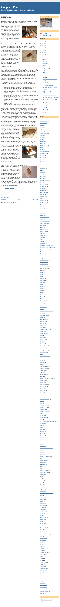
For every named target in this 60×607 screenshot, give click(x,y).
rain (41, 478)
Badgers (42, 155)
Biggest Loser (43, 186)
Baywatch (6, 189)
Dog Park (42, 278)
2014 (43, 45)
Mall (41, 403)
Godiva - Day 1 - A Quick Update (50, 97)
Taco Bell (42, 542)
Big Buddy (42, 182)
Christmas (42, 227)
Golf (41, 325)
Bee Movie (42, 168)
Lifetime (42, 388)
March (44, 105)
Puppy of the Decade (45, 470)
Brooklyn (42, 198)
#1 (40, 119)
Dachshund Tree (44, 251)
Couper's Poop (10, 7)
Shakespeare (43, 509)
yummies (42, 593)
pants (41, 444)
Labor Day (42, 380)
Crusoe (42, 237)
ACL (41, 129)
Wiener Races (43, 585)
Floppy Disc (43, 300)
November (45, 63)
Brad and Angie (43, 194)
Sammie (42, 499)
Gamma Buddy (43, 315)
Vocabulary (42, 574)
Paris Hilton (43, 446)
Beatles (42, 166)
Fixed (41, 298)
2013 (43, 47)
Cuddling (42, 239)
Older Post (35, 199)
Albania (42, 139)
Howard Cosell (43, 352)
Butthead (42, 204)
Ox (41, 439)
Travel (41, 558)
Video (41, 572)
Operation (42, 437)
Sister (41, 515)
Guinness (42, 337)
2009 (43, 57)
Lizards (42, 392)
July (44, 72)
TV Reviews (43, 564)
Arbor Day (42, 143)
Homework (42, 347)
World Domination (44, 591)
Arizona (42, 147)
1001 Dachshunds (44, 121)
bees (41, 174)
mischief (42, 415)
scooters (42, 503)
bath (41, 159)
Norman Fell (43, 431)
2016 (43, 41)
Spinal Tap (42, 529)
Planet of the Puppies (45, 456)
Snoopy (42, 521)
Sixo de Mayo (43, 517)
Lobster (42, 394)
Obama (42, 433)
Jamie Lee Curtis (44, 366)
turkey (41, 560)
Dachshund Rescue (44, 249)
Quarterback (43, 474)
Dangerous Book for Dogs (46, 258)
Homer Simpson (44, 345)
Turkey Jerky (43, 562)
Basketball (42, 157)
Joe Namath (43, 372)
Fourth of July (43, 307)
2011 (43, 52)
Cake (41, 206)
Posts (43, 599)
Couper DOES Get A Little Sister (50, 99)
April (44, 102)
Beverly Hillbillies (44, 180)
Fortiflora (42, 305)
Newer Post (3, 199)
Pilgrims (42, 452)
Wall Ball (42, 578)
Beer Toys (42, 172)
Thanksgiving (43, 548)
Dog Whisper (11, 189)
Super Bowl (43, 540)
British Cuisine (43, 196)
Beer (41, 170)
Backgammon (43, 153)
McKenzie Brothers (44, 411)
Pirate (41, 454)
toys (41, 556)
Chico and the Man (44, 217)
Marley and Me (43, 407)
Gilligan (42, 317)
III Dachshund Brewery (45, 356)
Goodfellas (42, 327)
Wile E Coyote (43, 589)
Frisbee (42, 313)
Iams (41, 354)
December (45, 61)
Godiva (42, 323)
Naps (41, 427)
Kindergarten (43, 374)
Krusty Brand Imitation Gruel (46, 378)
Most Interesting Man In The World (48, 421)
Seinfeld (42, 507)
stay (41, 536)
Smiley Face (43, 519)
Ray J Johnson (43, 484)
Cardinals (42, 211)
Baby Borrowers (44, 151)
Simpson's (42, 511)
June (44, 75)
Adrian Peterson (44, 133)
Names (42, 425)
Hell (41, 341)
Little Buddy (43, 390)
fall (41, 292)
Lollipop (42, 397)
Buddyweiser (43, 200)
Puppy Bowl (43, 466)
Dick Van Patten (44, 268)
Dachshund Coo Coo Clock (46, 245)
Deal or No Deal (44, 264)
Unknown (44, 33)
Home (19, 199)
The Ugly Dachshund (45, 552)
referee (42, 486)
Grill (41, 335)
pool (41, 458)
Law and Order (43, 384)
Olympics (42, 435)
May (44, 77)
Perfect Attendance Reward (46, 448)
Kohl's (41, 376)
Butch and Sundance (45, 202)
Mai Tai (42, 401)
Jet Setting (16, 189)
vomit (41, 576)
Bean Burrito (43, 163)
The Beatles (43, 550)
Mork (41, 419)
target (41, 544)
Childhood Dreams (44, 221)
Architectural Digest (44, 145)
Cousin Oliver (43, 235)
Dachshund (43, 243)
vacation (42, 566)
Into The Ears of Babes (48, 85)
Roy (41, 495)
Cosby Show (43, 231)
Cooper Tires (43, 229)
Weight (41, 581)
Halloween (42, 339)
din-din (41, 272)
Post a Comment (5, 197)
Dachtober (42, 253)
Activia (41, 131)
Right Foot (42, 489)
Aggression (42, 135)
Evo (41, 290)
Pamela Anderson (44, 442)
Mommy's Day (43, 417)
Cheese (42, 213)
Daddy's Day (43, 255)
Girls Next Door (43, 321)
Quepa (41, 476)
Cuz (41, 241)
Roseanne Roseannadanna (46, 493)
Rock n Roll (43, 491)
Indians (42, 358)
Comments (44, 602)
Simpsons (42, 513)
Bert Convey (43, 178)
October (45, 65)
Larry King (42, 382)
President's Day (43, 464)
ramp (41, 482)
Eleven (41, 288)
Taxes (41, 546)
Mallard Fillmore (44, 405)
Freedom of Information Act (46, 311)
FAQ (41, 294)
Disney (41, 274)
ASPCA (42, 149)
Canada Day (43, 208)
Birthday (42, 188)
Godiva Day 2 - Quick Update (49, 95)
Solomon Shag (43, 527)
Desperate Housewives (45, 266)
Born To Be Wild (44, 192)
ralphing (42, 480)
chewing (42, 215)
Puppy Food (43, 468)
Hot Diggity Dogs (44, 350)
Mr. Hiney (42, 423)
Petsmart (42, 450)
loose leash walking (44, 399)
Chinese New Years (44, 223)
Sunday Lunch (43, 538)
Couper (42, 233)
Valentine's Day (43, 570)
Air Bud (42, 137)
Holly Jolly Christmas (45, 343)
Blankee (42, 190)
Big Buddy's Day (44, 184)
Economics (42, 286)
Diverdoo (42, 276)
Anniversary (43, 141)
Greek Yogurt (43, 331)
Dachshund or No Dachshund (47, 247)
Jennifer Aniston (44, 368)
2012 (43, 50)
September (45, 68)
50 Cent (42, 125)
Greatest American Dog (45, 329)
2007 (43, 112)
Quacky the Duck (44, 472)
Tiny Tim (42, 554)
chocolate (42, 225)
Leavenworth (43, 386)
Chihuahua (42, 219)
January (45, 109)
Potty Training (43, 460)
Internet (42, 360)
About (41, 127)
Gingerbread (43, 319)
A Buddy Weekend (47, 82)
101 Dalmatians (43, 123)
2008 (43, 59)
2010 (43, 54)
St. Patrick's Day (44, 531)
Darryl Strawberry (44, 260)
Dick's (41, 270)
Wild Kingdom (43, 587)
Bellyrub (42, 176)
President (42, 462)
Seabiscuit (42, 505)
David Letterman (44, 262)
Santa (41, 501)
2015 (43, 43)
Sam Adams (43, 497)
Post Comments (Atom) (12, 202)
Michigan (42, 413)
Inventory (42, 362)
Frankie (42, 309)
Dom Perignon (43, 282)
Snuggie (42, 523)
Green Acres (43, 333)
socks (41, 525)
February (45, 107)
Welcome (42, 583)
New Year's (42, 429)
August (45, 70)
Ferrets (42, 296)
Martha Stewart (43, 409)
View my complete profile (46, 35)
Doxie (41, 284)
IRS (41, 364)
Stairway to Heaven (44, 534)
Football (42, 303)
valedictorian (43, 568)
